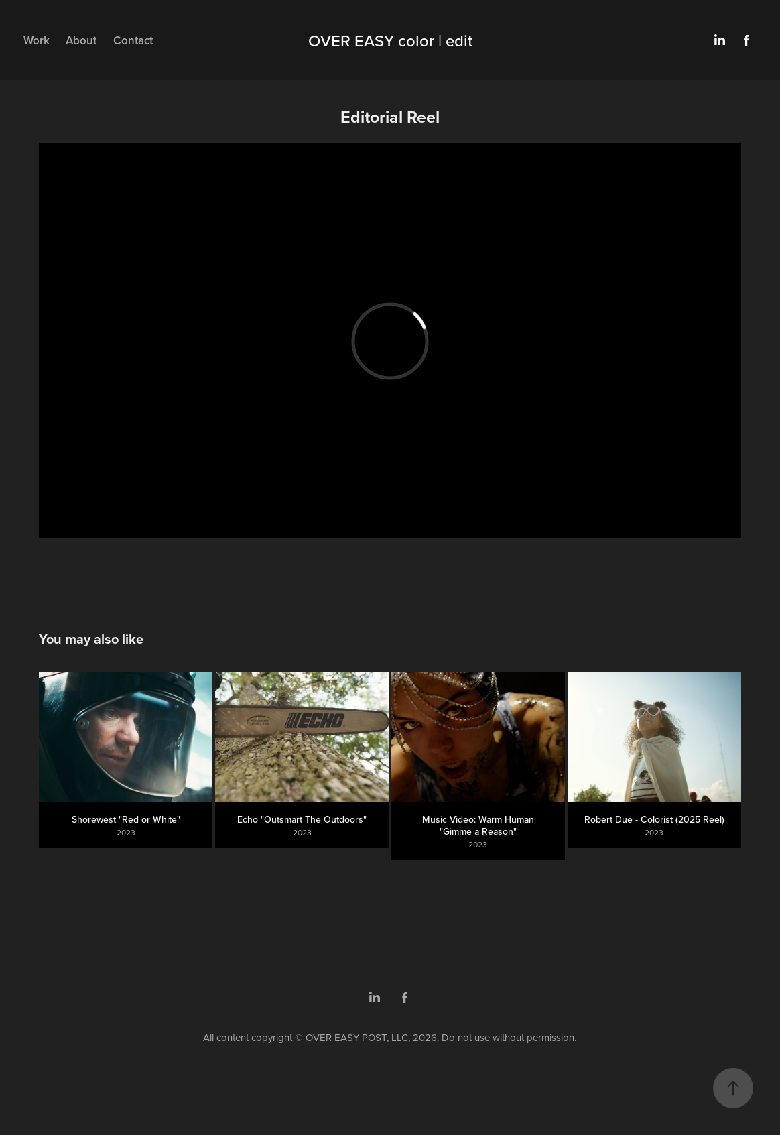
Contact (133, 40)
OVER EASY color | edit (390, 40)
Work (36, 40)
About (81, 40)
